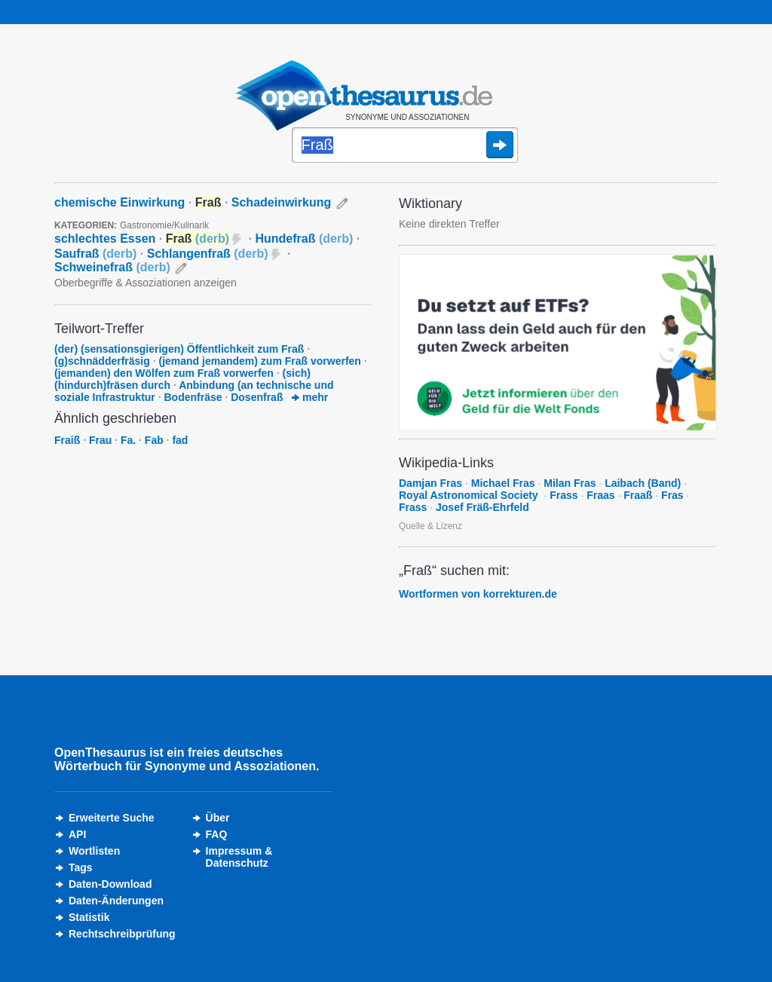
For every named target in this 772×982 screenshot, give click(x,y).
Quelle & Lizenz (430, 526)
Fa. (128, 440)
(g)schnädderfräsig (102, 361)
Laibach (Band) (643, 483)
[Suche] (405, 146)
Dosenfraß (257, 397)
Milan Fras (570, 483)
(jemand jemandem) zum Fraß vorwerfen (259, 361)
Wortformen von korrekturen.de (478, 594)
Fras (672, 495)
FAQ (217, 834)
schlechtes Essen (104, 238)
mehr (310, 397)
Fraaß (637, 495)
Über (218, 818)
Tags (81, 867)
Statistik (89, 917)
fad (180, 440)
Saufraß (95, 253)
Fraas (600, 495)
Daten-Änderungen (116, 901)
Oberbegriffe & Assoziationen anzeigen (145, 283)
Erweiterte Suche (112, 818)
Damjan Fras (430, 483)
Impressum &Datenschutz (239, 857)
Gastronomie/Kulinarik (164, 225)
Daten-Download (110, 884)
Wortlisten (94, 851)
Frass (563, 495)
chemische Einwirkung (119, 202)
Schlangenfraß (207, 253)
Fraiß (67, 440)
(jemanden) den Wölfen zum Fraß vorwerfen (164, 373)
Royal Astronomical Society (470, 495)
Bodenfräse (193, 397)
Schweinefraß (112, 267)
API (77, 834)
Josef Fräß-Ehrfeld (482, 507)
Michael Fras (503, 483)
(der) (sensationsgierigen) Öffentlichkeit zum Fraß (179, 349)
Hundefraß (304, 238)
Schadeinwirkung (281, 202)
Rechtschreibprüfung (122, 934)
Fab (154, 440)
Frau (100, 440)
